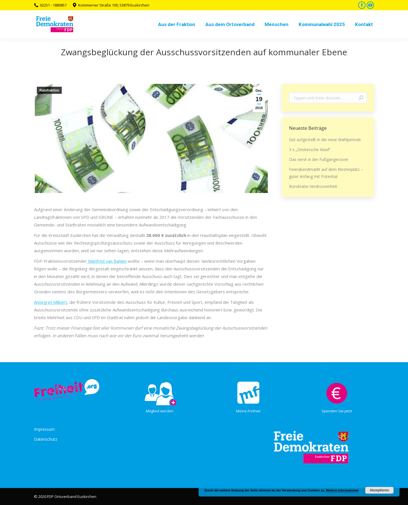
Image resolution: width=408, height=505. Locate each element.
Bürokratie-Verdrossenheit (313, 186)
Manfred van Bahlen (107, 261)
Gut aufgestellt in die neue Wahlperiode (325, 139)
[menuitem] (176, 24)
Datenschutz (45, 439)
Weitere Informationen (342, 490)
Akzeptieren (379, 490)
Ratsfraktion (49, 90)
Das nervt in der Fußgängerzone (318, 159)
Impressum (44, 429)
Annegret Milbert (50, 302)
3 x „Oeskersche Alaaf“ (310, 149)
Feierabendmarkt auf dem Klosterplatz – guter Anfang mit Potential (326, 173)
